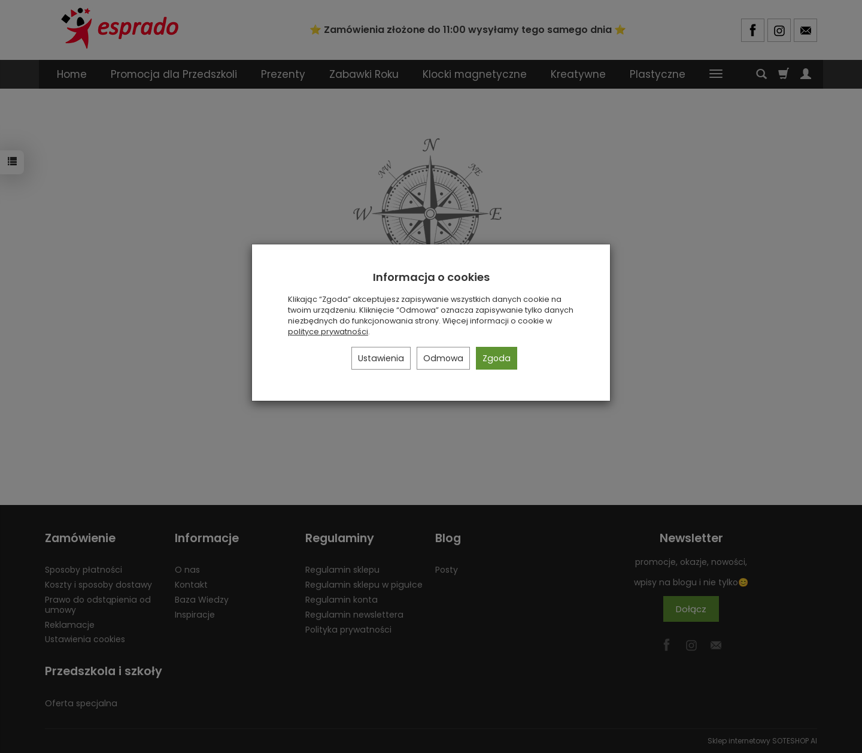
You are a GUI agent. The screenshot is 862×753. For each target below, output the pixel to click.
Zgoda (496, 358)
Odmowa (443, 358)
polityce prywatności (328, 331)
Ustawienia (381, 358)
